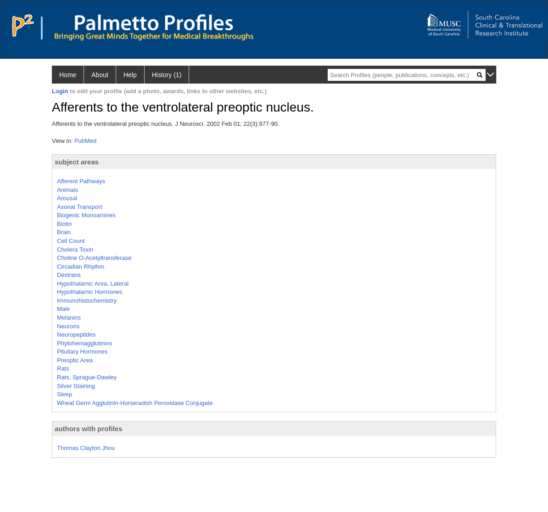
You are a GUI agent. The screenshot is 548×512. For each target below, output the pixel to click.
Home (67, 75)
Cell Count (71, 240)
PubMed (85, 140)
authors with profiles (89, 429)
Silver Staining (76, 386)
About (99, 75)
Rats (63, 368)
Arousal (67, 198)
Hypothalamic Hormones (89, 291)
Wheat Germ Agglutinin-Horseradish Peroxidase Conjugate (135, 402)
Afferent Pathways (81, 181)
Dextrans (69, 274)
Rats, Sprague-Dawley (87, 377)
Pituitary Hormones (82, 351)
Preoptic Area (75, 360)
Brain (64, 232)
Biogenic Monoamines (86, 215)
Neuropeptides (76, 334)
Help (130, 75)
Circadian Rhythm (80, 266)
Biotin (64, 223)
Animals (67, 189)
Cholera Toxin (75, 249)
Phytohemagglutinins (84, 343)
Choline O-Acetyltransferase (94, 257)
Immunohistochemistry (87, 300)
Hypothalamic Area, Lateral (93, 283)
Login (60, 91)
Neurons (68, 326)
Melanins (69, 317)
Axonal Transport (79, 206)
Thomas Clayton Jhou (86, 447)
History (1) (167, 75)
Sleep (64, 394)
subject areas (77, 162)
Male (63, 308)
